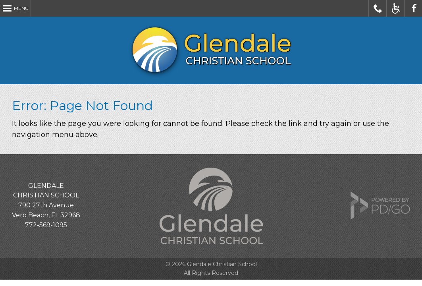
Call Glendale (378, 8)
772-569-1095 (46, 225)
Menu (21, 8)
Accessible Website (396, 8)
